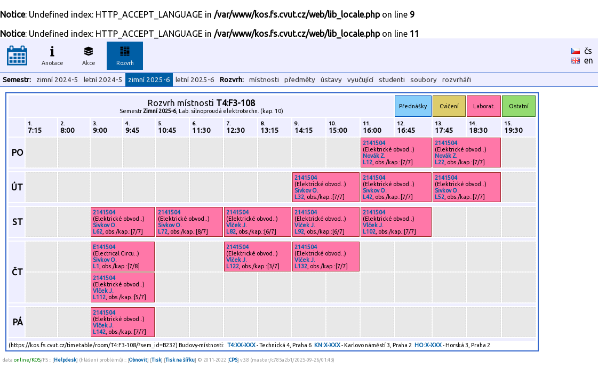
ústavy (331, 80)
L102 (369, 231)
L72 (163, 231)
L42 (367, 197)
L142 (99, 332)
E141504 (104, 247)
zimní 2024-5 (57, 80)
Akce (88, 54)
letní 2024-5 (103, 80)
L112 (99, 297)
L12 (367, 162)
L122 (232, 266)
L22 (439, 162)
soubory (423, 80)
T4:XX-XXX (241, 345)
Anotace (52, 54)
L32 (299, 197)
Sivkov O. (306, 190)
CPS (233, 360)
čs (588, 50)
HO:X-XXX (428, 345)
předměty (299, 80)
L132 (300, 266)
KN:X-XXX (327, 345)
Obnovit (138, 360)
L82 (231, 231)
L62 (97, 231)
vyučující (360, 80)
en (588, 60)
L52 (439, 197)
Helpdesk (65, 360)
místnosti (264, 80)
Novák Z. (374, 156)
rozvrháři (456, 80)
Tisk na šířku (180, 360)
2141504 (374, 143)
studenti (392, 80)
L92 (299, 231)
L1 (96, 266)
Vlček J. (236, 225)
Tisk (156, 360)
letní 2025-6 (195, 80)
